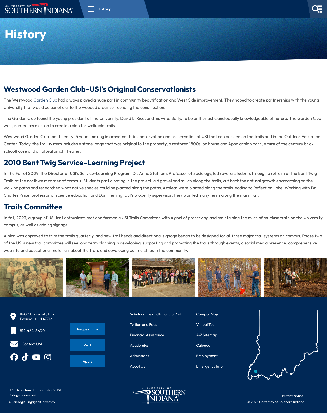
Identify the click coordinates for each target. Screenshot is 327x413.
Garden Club (45, 100)
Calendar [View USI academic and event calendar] (204, 345)
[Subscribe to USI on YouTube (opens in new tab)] (36, 357)
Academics (139, 345)
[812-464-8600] (33, 330)
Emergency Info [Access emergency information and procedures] (209, 366)
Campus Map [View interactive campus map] (207, 314)
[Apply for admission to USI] (87, 361)
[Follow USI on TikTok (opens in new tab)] (25, 357)
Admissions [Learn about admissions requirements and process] (139, 355)
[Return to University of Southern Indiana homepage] (158, 395)
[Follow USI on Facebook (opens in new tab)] (14, 357)
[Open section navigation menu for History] (114, 9)
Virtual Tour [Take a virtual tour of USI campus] (206, 324)
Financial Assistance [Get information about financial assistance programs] (147, 335)
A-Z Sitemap (206, 335)
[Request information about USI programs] (87, 329)
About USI (138, 366)
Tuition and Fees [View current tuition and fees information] (143, 324)
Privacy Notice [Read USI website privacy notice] (292, 396)
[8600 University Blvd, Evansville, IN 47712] (33, 316)
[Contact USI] (26, 344)
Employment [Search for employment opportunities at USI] (207, 355)
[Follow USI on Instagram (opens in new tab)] (48, 357)
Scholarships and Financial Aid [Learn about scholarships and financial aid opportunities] (155, 314)
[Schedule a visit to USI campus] (87, 345)
